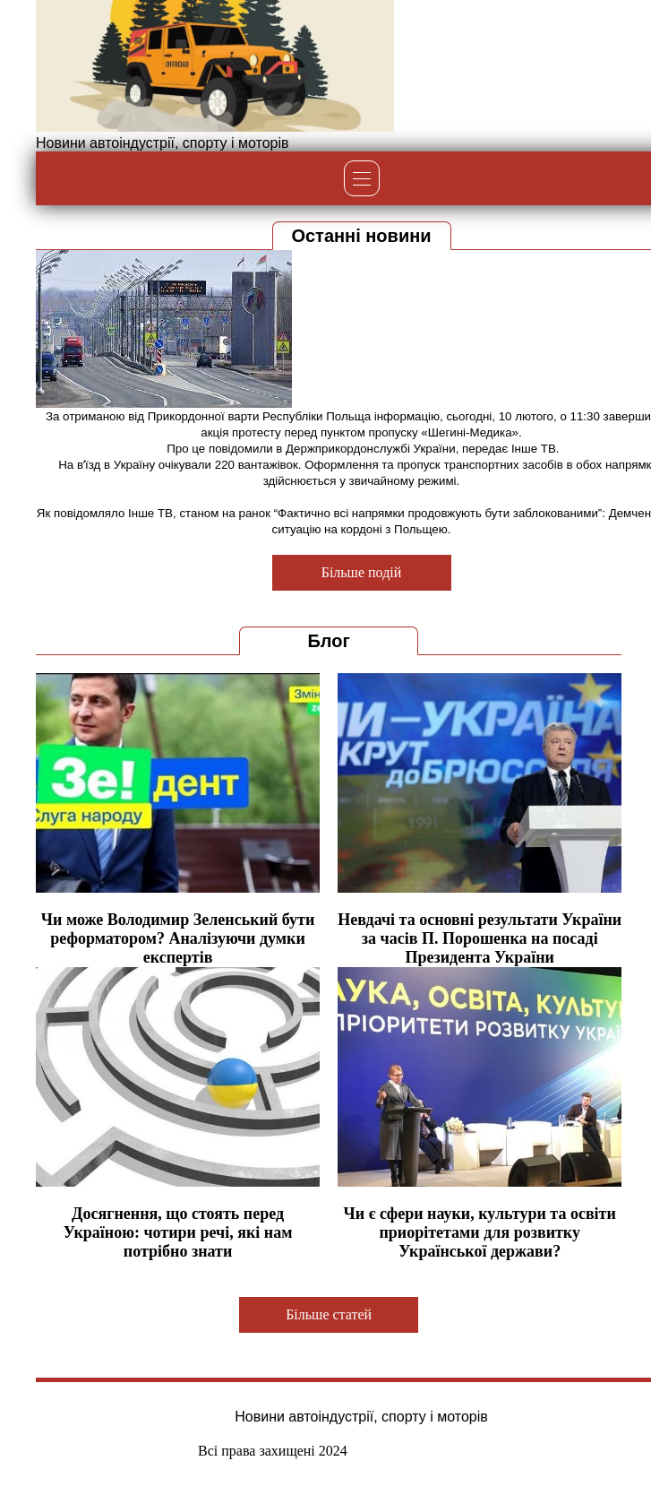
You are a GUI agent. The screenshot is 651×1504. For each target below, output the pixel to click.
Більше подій (361, 572)
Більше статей (329, 1314)
